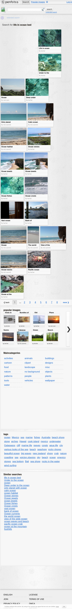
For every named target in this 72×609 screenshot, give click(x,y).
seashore (42, 449)
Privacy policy (12, 603)
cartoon (8, 363)
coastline (8, 457)
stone (7, 441)
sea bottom (18, 461)
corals (45, 445)
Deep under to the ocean (16, 485)
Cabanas (21, 330)
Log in (69, 2)
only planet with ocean (15, 488)
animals (28, 358)
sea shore (35, 461)
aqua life (53, 445)
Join (6, 599)
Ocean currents (12, 513)
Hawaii (22, 441)
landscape (30, 367)
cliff (18, 445)
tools (6, 380)
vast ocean (9, 508)
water (7, 385)
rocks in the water (51, 461)
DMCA (32, 603)
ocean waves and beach (16, 521)
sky (38, 457)
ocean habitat (11, 493)
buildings (49, 358)
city (61, 445)
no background (32, 371)
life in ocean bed (12, 477)
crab (56, 453)
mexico (44, 441)
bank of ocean (11, 511)
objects (48, 371)
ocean (7, 437)
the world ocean (12, 516)
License (33, 595)
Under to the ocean (14, 480)
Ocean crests (11, 506)
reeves (36, 445)
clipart (28, 363)
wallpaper (50, 380)
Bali (27, 461)
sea (22, 437)
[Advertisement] (19, 50)
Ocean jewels (11, 498)
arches (14, 441)
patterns (8, 376)
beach (33, 449)
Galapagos (9, 445)
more (57, 606)
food (6, 367)
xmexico (61, 457)
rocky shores (54, 449)
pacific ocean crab (13, 524)
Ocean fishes (10, 503)
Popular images (38, 2)
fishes (37, 437)
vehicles (29, 380)
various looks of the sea (16, 449)
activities (8, 358)
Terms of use (36, 599)
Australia (46, 437)
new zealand (39, 453)
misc (47, 367)
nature (7, 371)
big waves (26, 453)
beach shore (58, 437)
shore (50, 453)
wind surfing (10, 465)
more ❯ (66, 302)
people (28, 376)
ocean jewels (10, 501)
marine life (26, 445)
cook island (33, 441)
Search (25, 2)
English (8, 595)
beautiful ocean (12, 453)
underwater (55, 441)
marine (29, 437)
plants (48, 376)
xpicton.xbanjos (27, 457)
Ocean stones (11, 495)
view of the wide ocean (15, 519)
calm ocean (10, 490)
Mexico (15, 437)
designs (49, 363)
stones (7, 461)
